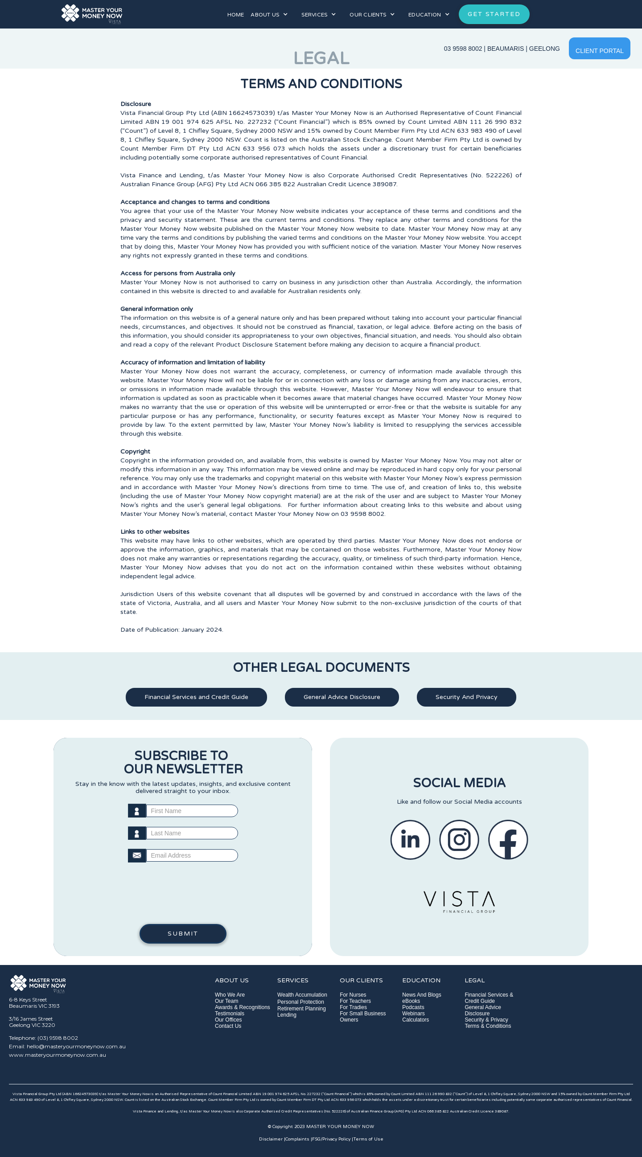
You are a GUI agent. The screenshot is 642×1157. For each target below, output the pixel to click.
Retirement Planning (301, 1009)
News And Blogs (421, 995)
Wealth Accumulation (302, 995)
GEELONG (544, 48)
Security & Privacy (486, 1020)
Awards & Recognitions (242, 1007)
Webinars (413, 1013)
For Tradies (353, 1007)
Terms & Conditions (488, 1026)
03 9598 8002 (463, 48)
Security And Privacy (467, 697)
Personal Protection (300, 1002)
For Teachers (355, 1001)
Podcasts (413, 1007)
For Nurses (353, 995)
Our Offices (228, 1020)
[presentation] (183, 897)
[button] (269, 14)
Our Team (226, 1001)
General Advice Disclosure (342, 697)
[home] (124, 14)
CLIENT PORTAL (600, 50)
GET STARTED (494, 14)
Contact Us (228, 1026)
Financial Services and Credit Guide (196, 697)
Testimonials (229, 1013)
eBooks (411, 1001)
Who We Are (230, 995)
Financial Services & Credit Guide (489, 998)
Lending (286, 1015)
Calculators (415, 1020)
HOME (235, 15)
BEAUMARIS (505, 48)
